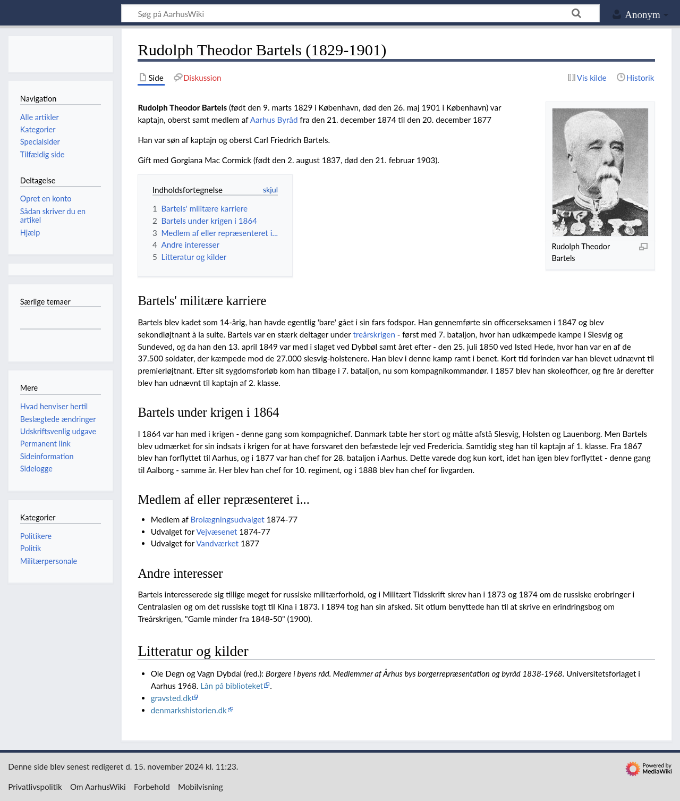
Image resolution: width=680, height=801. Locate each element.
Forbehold (152, 786)
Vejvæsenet (216, 531)
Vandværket (217, 543)
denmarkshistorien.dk (189, 710)
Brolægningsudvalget (227, 519)
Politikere (36, 536)
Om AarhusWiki (98, 786)
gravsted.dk (171, 698)
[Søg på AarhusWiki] (360, 13)
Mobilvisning (200, 786)
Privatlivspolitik (35, 786)
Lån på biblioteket (231, 685)
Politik (30, 548)
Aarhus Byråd (274, 119)
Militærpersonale (48, 561)
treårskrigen (374, 334)
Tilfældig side (42, 154)
